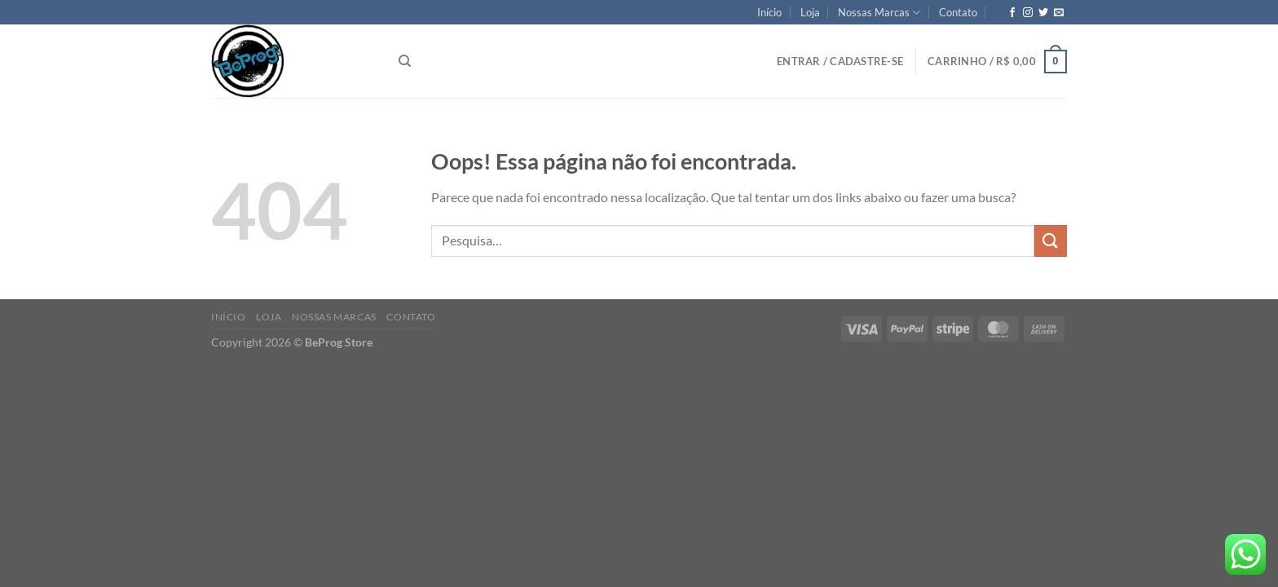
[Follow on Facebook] (1012, 13)
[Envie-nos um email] (1059, 13)
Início (769, 12)
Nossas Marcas (879, 12)
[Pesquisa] (405, 61)
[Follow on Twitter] (1043, 13)
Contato (958, 12)
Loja (810, 12)
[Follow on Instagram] (1028, 13)
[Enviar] (1050, 241)
